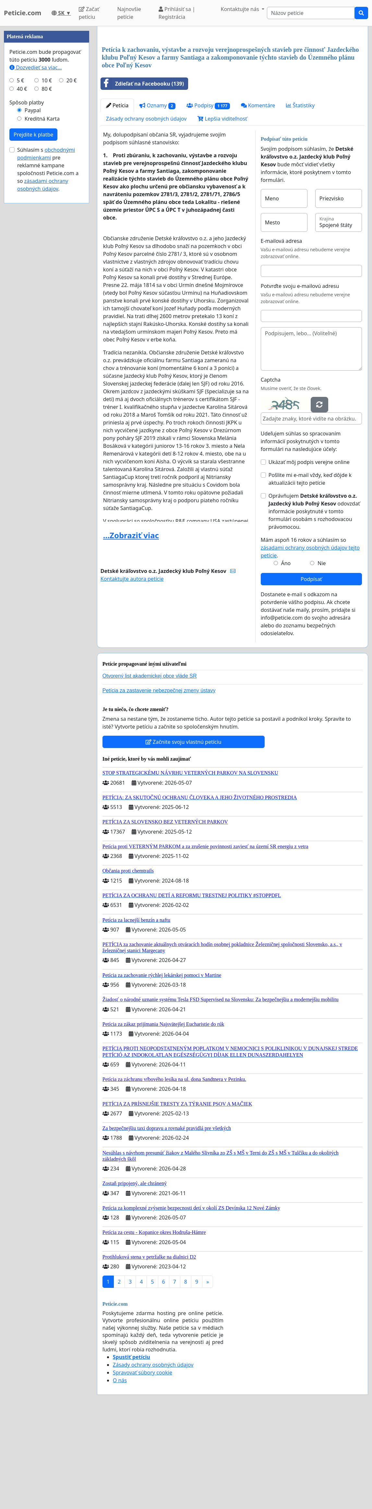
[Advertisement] (233, 82)
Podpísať (311, 669)
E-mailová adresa (281, 331)
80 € (47, 283)
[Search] (311, 13)
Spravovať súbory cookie (142, 1463)
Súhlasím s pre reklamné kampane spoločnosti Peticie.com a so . (47, 364)
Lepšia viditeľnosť (222, 209)
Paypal (33, 304)
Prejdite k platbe (33, 329)
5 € (20, 275)
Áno (286, 654)
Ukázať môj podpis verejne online (309, 552)
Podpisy (208, 196)
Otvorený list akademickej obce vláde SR (149, 766)
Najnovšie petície (129, 13)
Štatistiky (300, 196)
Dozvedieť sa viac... (35, 262)
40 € (22, 283)
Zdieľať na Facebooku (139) (142, 174)
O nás (120, 1471)
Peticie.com (22, 12)
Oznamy (157, 196)
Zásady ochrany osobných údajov (146, 209)
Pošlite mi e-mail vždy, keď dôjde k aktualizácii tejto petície (310, 569)
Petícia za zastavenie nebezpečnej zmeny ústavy (159, 781)
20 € (71, 275)
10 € (47, 275)
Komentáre (258, 196)
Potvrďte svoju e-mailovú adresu (300, 376)
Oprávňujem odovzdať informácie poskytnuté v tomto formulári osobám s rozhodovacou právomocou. (314, 602)
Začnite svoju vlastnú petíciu (184, 832)
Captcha (271, 470)
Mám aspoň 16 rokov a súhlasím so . (310, 638)
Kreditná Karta (42, 313)
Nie (322, 654)
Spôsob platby (26, 297)
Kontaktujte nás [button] (240, 9)
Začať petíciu (89, 13)
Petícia (117, 196)
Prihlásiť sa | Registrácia (177, 13)
